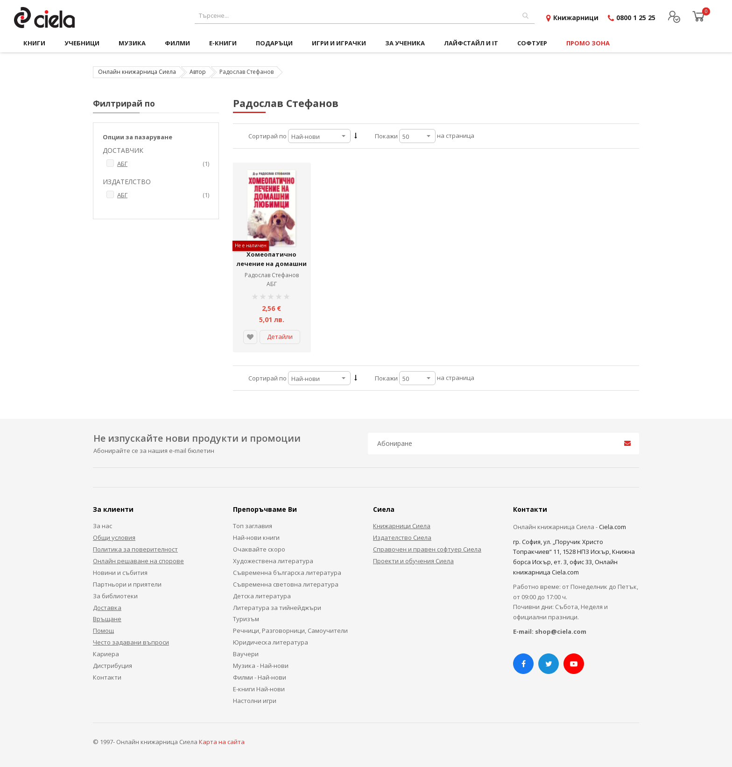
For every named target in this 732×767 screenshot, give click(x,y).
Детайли (280, 336)
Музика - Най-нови (261, 665)
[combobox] (365, 15)
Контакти (107, 677)
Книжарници (575, 17)
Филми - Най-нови (259, 677)
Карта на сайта (222, 742)
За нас (102, 526)
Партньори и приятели (127, 584)
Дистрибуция (112, 665)
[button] (250, 337)
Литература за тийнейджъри (277, 607)
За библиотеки (115, 596)
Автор (198, 72)
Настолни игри (254, 700)
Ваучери (246, 654)
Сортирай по (267, 136)
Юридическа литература (270, 642)
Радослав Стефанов (272, 275)
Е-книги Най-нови (259, 689)
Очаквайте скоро (259, 549)
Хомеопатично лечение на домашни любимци (271, 263)
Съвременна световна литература (285, 584)
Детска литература (262, 596)
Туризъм (246, 619)
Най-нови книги (256, 537)
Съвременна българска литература (287, 572)
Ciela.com (612, 527)
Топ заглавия (252, 526)
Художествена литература (273, 561)
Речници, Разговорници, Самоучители (290, 630)
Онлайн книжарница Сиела (137, 72)
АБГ (272, 284)
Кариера (106, 654)
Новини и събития (120, 572)
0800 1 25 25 (635, 17)
